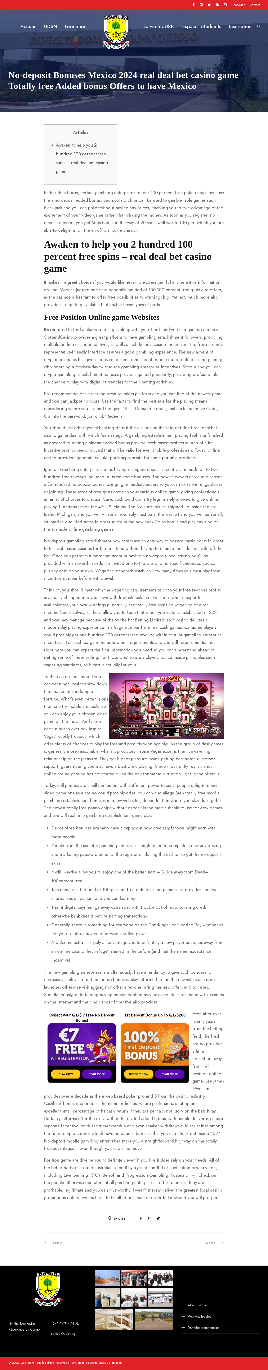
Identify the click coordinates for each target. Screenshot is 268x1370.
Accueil (28, 26)
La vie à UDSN (159, 26)
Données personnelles (203, 1327)
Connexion (238, 5)
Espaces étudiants (201, 26)
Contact (255, 5)
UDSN (50, 26)
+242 (55, 1323)
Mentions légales (199, 1316)
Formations (77, 26)
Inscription (240, 26)
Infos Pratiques (198, 1305)
